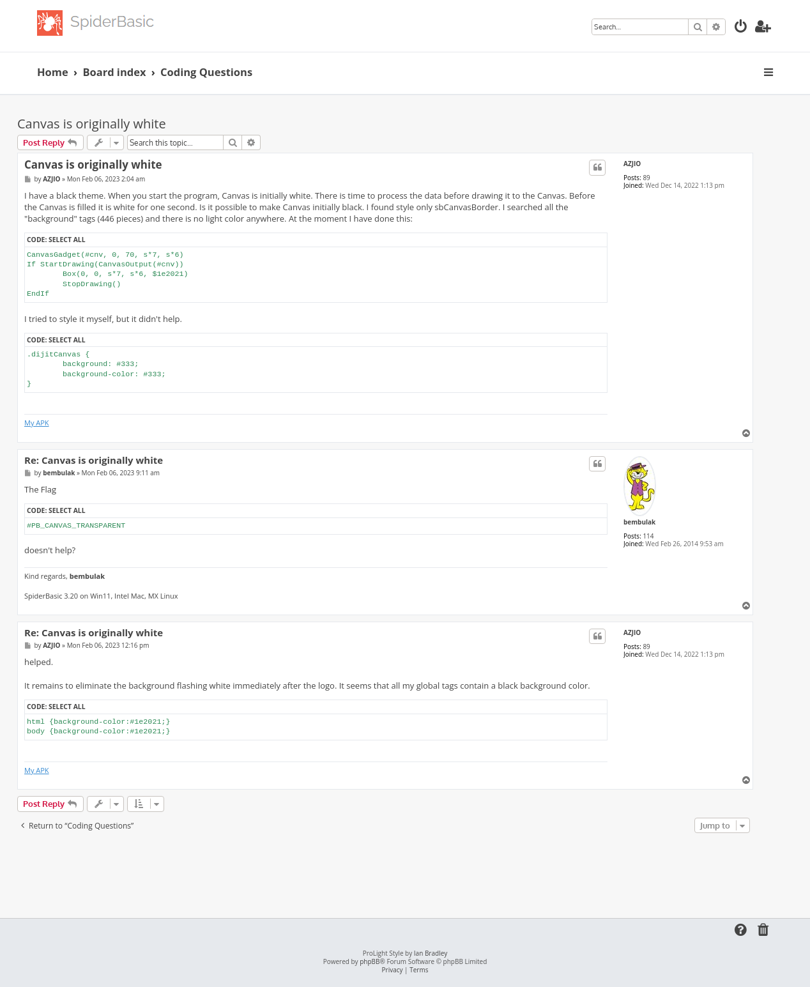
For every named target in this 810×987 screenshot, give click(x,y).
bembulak (639, 522)
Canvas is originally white (91, 123)
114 (648, 536)
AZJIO (632, 163)
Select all (67, 239)
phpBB (369, 962)
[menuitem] (741, 27)
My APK (36, 422)
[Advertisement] (385, 871)
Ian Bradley (430, 953)
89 (646, 177)
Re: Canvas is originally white (93, 460)
